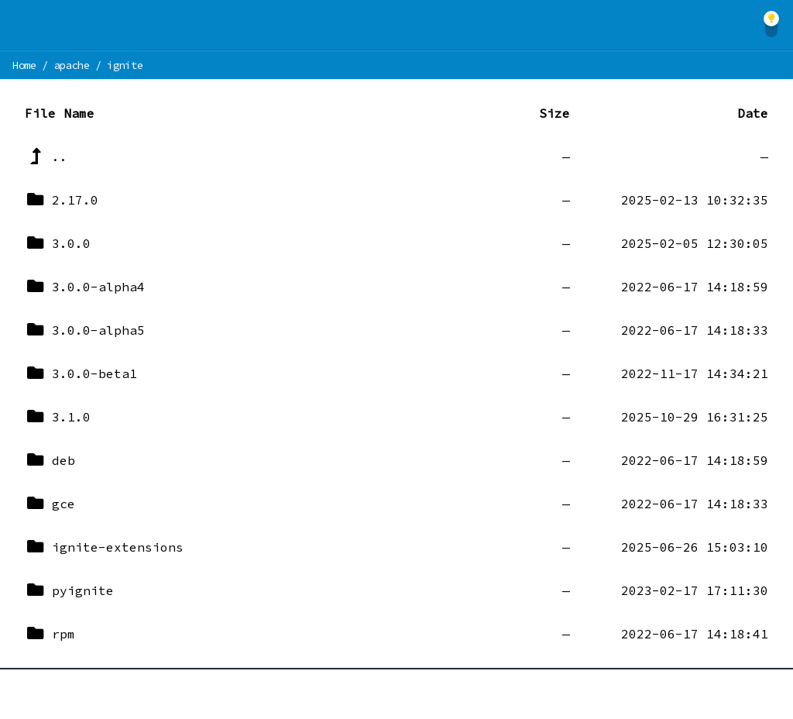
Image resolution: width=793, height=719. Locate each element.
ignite (124, 65)
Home (24, 65)
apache (72, 65)
